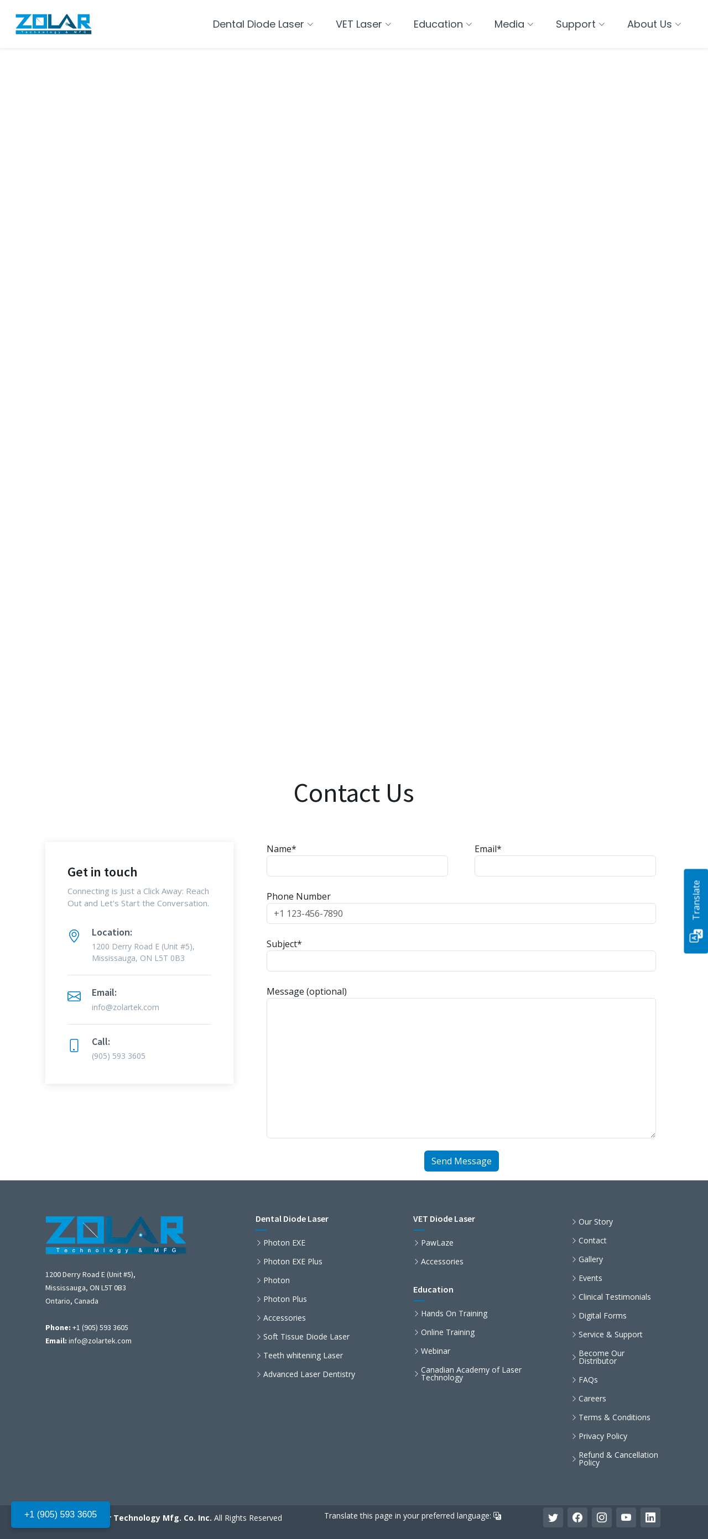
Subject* (461, 954)
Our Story (596, 1222)
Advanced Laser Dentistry (309, 1374)
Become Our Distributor (601, 1357)
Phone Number (461, 907)
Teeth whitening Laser (303, 1355)
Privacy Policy (603, 1436)
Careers (592, 1399)
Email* (565, 859)
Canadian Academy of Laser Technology (471, 1374)
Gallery (591, 1259)
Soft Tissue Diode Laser (306, 1337)
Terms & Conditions (614, 1417)
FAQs (588, 1380)
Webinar (435, 1351)
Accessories (284, 1318)
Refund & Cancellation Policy (618, 1459)
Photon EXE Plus (292, 1261)
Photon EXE (284, 1243)
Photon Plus (285, 1299)
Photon (276, 1280)
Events (590, 1278)
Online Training (448, 1332)
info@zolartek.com (100, 1341)
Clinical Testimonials (615, 1297)
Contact (593, 1240)
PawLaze (437, 1243)
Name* (357, 859)
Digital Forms (603, 1316)
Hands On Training (454, 1313)
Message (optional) (461, 1061)
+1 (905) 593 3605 (60, 1514)
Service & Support (611, 1334)
